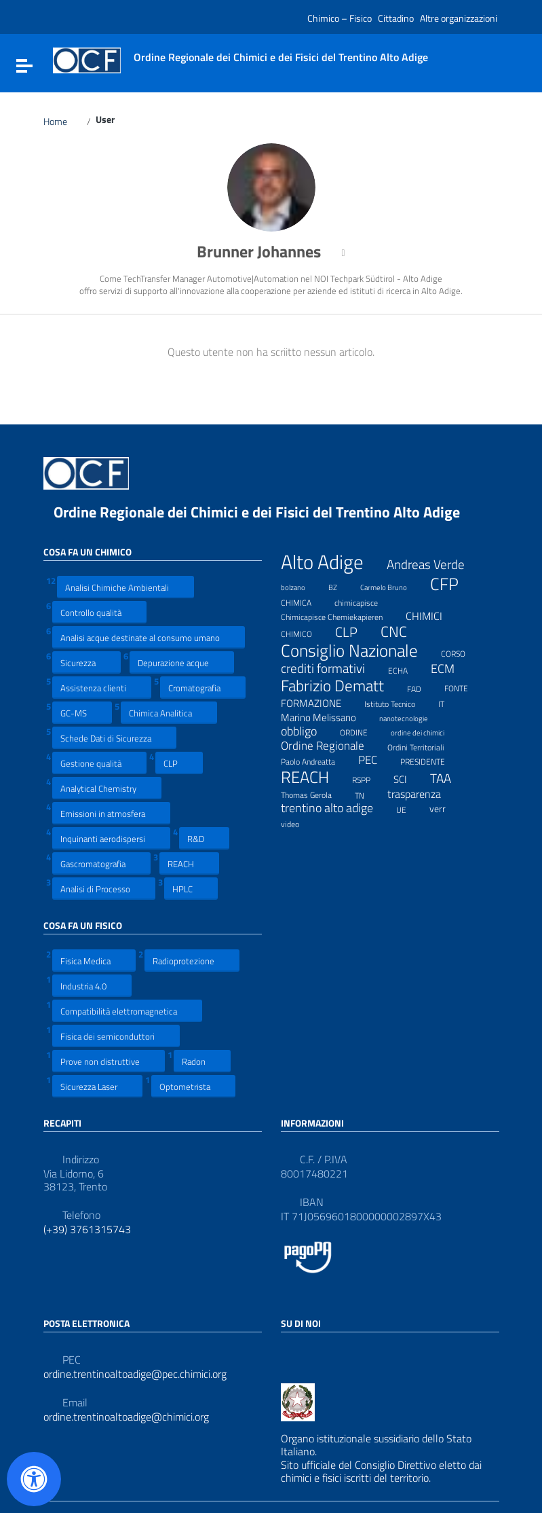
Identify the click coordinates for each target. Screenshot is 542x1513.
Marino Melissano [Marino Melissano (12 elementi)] (327, 717)
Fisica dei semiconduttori (116, 1036)
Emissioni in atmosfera (111, 813)
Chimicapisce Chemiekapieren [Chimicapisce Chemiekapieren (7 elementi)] (340, 615)
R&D (204, 838)
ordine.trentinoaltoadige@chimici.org (126, 1416)
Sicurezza (86, 662)
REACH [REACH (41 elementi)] (313, 777)
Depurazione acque (182, 662)
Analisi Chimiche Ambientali (125, 587)
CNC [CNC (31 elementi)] (402, 631)
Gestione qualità (99, 763)
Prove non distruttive (108, 1061)
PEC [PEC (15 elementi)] (376, 760)
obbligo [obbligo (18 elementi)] (307, 731)
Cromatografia (202, 687)
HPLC (191, 888)
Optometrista (193, 1086)
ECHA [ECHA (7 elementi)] (406, 669)
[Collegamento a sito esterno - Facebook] (289, 1353)
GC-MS (82, 713)
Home (63, 121)
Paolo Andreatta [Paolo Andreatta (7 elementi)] (316, 760)
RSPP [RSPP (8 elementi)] (369, 778)
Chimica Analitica (169, 713)
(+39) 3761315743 (87, 1229)
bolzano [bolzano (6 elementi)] (301, 585)
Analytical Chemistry (106, 788)
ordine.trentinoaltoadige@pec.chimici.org (135, 1374)
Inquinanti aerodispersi (111, 838)
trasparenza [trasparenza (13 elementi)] (422, 794)
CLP (179, 763)
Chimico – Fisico (339, 18)
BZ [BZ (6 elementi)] (341, 585)
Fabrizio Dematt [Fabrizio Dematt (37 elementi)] (341, 685)
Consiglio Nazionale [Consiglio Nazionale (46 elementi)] (358, 651)
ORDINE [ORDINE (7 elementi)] (362, 730)
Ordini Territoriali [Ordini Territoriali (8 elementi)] (424, 745)
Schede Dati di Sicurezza (114, 738)
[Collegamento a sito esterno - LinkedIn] (313, 1353)
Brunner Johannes (267, 251)
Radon (202, 1061)
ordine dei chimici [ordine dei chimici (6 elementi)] (426, 730)
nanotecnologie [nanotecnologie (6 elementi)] (412, 716)
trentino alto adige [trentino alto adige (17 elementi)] (335, 808)
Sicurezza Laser (97, 1086)
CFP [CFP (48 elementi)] (453, 584)
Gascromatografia (101, 863)
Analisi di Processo (103, 888)
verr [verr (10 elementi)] (446, 808)
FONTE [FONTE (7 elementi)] (464, 686)
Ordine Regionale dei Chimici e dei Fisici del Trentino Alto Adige (267, 512)
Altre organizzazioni (458, 18)
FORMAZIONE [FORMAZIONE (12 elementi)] (319, 703)
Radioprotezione (192, 960)
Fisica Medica (94, 960)
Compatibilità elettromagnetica (127, 1011)
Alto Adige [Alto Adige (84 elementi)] (331, 562)
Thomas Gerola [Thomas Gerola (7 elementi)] (315, 793)
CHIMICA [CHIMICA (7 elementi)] (304, 601)
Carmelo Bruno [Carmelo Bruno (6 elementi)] (392, 585)
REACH (189, 863)
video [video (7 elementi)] (298, 822)
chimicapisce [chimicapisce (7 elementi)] (364, 601)
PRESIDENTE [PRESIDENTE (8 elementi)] (431, 760)
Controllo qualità (99, 612)
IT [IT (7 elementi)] (449, 702)
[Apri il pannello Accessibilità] (34, 1479)
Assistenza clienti (101, 687)
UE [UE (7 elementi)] (409, 808)
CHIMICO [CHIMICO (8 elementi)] (305, 632)
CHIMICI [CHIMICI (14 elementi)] (432, 616)
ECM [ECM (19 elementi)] (451, 668)
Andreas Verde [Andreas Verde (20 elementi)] (434, 564)
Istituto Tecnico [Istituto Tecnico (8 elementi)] (398, 702)
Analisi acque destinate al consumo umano (148, 637)
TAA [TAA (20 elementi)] (449, 778)
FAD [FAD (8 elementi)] (422, 687)
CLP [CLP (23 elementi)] (354, 633)
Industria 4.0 (91, 986)
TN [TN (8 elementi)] (368, 794)
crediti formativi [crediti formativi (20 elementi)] (331, 668)
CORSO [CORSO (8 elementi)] (461, 652)
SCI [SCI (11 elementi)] (408, 779)
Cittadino (396, 18)
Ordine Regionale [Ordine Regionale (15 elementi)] (331, 745)
